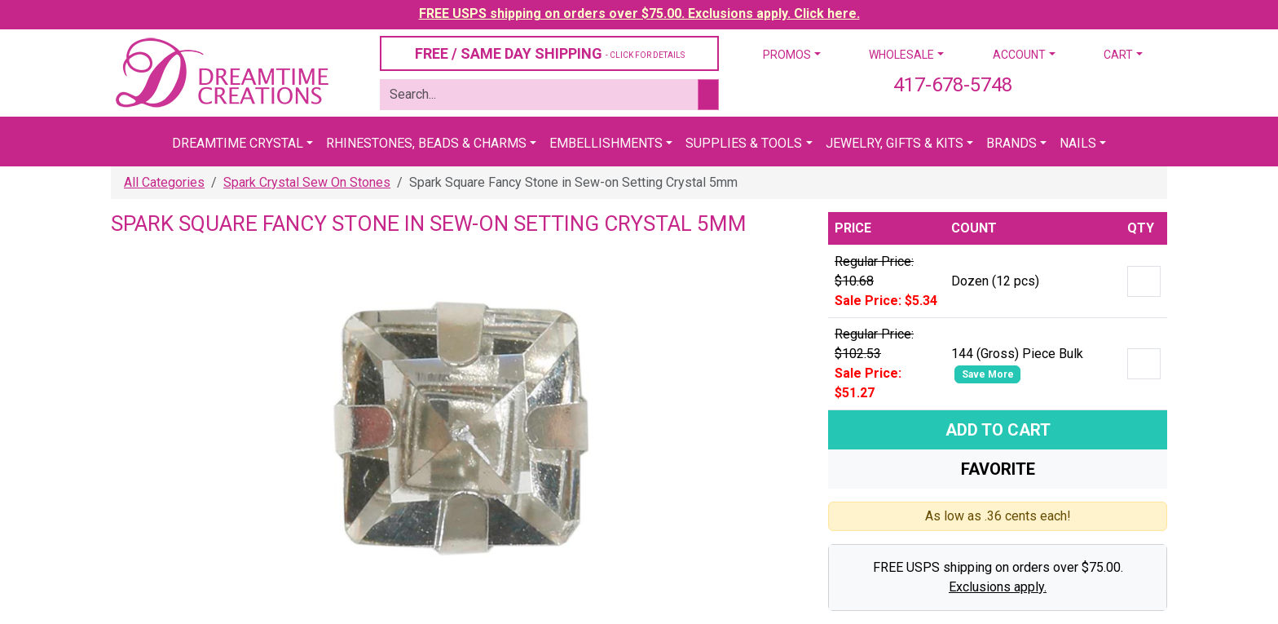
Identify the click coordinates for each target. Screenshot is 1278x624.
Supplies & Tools (743, 143)
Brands (1011, 143)
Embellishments (606, 143)
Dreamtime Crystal (237, 143)
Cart (1118, 54)
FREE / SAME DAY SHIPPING (550, 53)
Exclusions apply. (998, 587)
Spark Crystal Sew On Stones (306, 182)
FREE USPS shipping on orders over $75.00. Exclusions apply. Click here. (639, 13)
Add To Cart (998, 430)
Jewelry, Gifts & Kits (894, 143)
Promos (787, 54)
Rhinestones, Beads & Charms (426, 143)
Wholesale (901, 54)
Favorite (998, 469)
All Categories (164, 182)
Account (1019, 54)
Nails (1078, 143)
